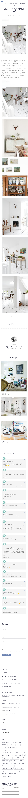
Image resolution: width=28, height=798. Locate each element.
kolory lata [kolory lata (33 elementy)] (4, 758)
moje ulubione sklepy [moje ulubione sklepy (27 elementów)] (14, 760)
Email (10, 788)
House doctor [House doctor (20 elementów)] (22, 752)
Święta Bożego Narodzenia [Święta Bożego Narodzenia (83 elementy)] (7, 776)
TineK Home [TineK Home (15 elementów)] (9, 771)
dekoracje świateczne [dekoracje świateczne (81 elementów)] (6, 750)
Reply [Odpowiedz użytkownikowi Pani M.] (24, 459)
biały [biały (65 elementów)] (20, 742)
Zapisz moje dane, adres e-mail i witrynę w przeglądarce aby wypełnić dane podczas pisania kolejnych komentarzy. (13, 650)
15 (14, 5)
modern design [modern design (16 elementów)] (5, 760)
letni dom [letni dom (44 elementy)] (23, 758)
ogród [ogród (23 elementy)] (3, 763)
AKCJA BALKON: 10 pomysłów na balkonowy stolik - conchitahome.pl (13, 696)
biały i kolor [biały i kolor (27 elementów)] (4, 745)
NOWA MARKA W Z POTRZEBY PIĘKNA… (11, 683)
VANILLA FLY (16, 707)
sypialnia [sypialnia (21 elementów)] (21, 768)
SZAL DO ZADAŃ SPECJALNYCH (10, 679)
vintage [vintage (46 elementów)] (18, 771)
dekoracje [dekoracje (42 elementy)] (4, 747)
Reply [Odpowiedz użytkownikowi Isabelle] (24, 482)
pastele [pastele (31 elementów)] (7, 763)
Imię (3, 793)
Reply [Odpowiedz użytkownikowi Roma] (24, 536)
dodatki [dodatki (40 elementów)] (13, 750)
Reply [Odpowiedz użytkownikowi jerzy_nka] (24, 522)
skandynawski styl (18, 324)
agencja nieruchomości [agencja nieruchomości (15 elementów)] (6, 742)
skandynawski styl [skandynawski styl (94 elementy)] (19, 765)
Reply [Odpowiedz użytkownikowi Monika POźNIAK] (24, 503)
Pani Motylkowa (5, 564)
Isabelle (4, 484)
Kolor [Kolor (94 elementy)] (24, 755)
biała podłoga (8, 324)
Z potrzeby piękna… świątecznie (9, 676)
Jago (3, 583)
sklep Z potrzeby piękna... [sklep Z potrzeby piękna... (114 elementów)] (7, 768)
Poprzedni (11, 15)
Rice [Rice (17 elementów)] (3, 765)
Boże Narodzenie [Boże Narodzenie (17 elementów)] (12, 745)
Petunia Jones (5, 592)
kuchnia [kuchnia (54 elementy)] (10, 758)
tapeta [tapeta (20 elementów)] (3, 771)
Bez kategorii (22, 3)
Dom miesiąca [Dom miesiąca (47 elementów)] (5, 752)
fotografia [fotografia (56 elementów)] (16, 752)
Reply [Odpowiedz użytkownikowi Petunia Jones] (24, 590)
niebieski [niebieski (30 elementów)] (21, 760)
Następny (17, 15)
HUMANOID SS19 (6, 672)
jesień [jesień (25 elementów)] (20, 755)
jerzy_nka (4, 524)
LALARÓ (4, 611)
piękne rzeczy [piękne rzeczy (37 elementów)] (13, 763)
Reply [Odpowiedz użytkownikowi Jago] (24, 581)
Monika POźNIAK (5, 505)
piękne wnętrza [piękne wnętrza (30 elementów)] (21, 763)
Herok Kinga (5, 601)
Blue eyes (4, 393)
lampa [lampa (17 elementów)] (14, 758)
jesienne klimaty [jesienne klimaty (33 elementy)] (14, 755)
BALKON (5, 700)
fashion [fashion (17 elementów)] (10, 752)
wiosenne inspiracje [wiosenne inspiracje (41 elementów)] (12, 773)
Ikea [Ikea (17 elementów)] (3, 755)
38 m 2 (3, 417)
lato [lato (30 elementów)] (18, 758)
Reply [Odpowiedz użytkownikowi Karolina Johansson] (24, 545)
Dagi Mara (4, 493)
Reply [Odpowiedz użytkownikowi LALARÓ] (24, 609)
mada (3, 473)
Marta (3, 703)
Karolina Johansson (6, 547)
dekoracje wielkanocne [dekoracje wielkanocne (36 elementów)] (12, 747)
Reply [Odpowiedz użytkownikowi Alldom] (24, 512)
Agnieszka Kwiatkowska (14, 3)
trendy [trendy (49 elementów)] (14, 771)
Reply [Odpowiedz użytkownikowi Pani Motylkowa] (24, 562)
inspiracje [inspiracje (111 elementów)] (7, 755)
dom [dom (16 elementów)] (17, 750)
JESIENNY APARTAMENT (12, 714)
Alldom (4, 514)
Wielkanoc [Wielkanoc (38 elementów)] (4, 773)
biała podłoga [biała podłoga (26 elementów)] (15, 742)
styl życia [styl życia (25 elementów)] (16, 768)
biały (13, 324)
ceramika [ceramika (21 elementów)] (18, 745)
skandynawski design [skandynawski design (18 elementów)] (10, 765)
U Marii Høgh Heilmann (7, 686)
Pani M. (4, 461)
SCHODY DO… (5, 441)
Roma (3, 538)
